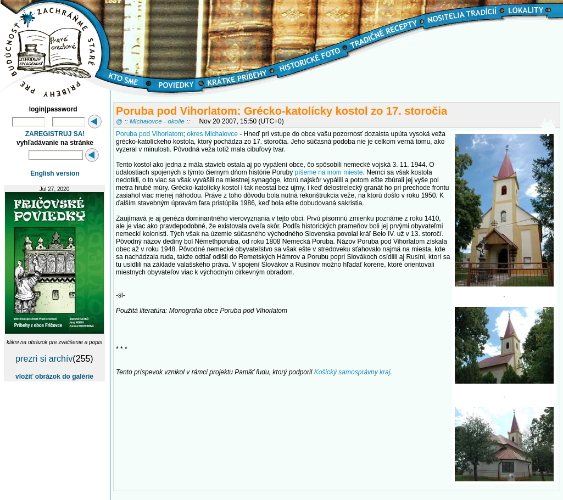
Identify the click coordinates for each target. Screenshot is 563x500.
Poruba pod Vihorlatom (149, 134)
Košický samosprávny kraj (352, 372)
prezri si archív (44, 358)
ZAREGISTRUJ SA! (55, 134)
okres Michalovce (212, 134)
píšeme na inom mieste (328, 172)
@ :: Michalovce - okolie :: (153, 121)
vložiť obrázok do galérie (54, 376)
